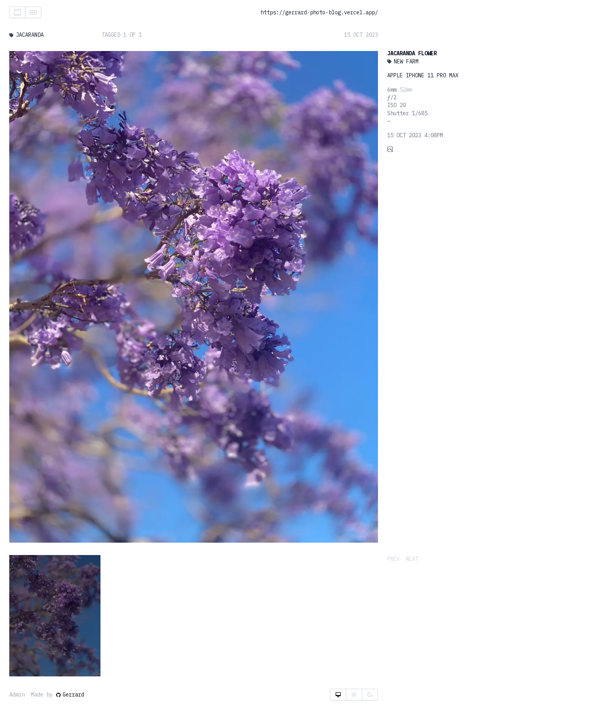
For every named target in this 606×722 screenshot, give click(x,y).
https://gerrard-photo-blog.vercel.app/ (319, 12)
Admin (17, 694)
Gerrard (70, 694)
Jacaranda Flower (412, 53)
